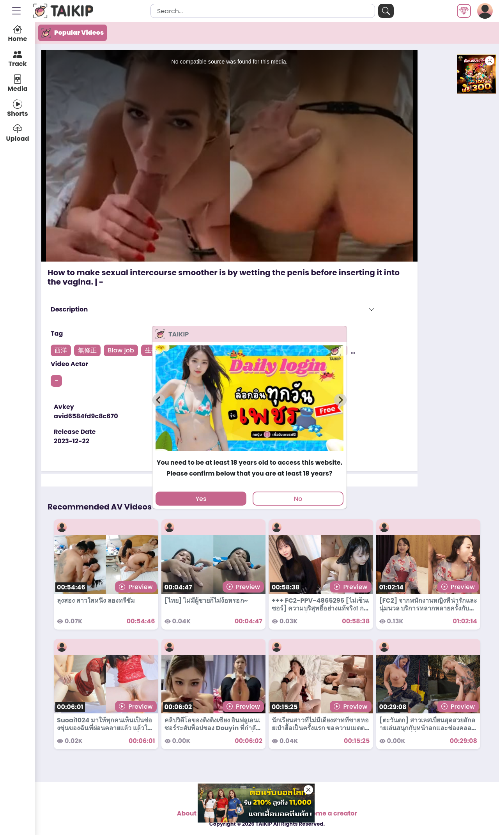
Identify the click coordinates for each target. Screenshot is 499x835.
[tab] (249, 455)
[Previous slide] (158, 400)
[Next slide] (340, 400)
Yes (200, 498)
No (298, 498)
